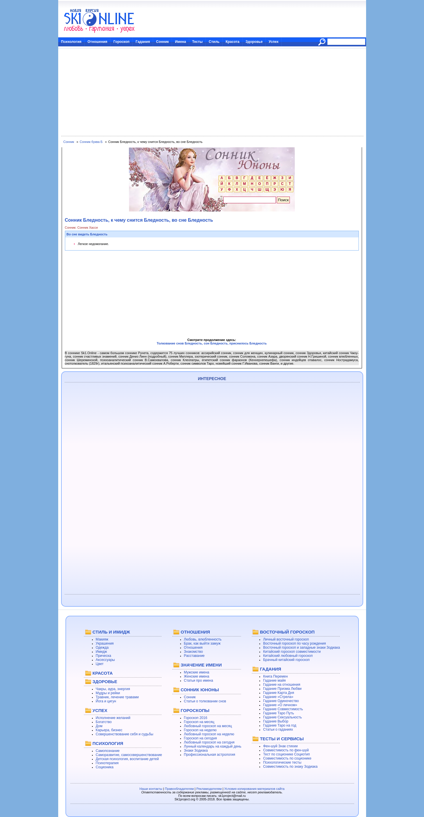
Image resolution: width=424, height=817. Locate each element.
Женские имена (196, 676)
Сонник (162, 42)
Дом (99, 726)
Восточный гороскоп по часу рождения (294, 643)
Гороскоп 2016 (195, 718)
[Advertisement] (212, 92)
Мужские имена (196, 672)
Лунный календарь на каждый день (212, 746)
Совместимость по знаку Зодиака (290, 766)
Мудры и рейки (108, 693)
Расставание (194, 656)
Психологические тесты (282, 762)
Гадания (143, 42)
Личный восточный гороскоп (286, 639)
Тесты (197, 42)
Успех (273, 42)
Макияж (102, 639)
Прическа (103, 656)
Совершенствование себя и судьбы (124, 734)
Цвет (100, 664)
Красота (233, 42)
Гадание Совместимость (283, 709)
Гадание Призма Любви (282, 689)
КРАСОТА (103, 673)
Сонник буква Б (91, 142)
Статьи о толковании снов (205, 701)
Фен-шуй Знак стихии (280, 746)
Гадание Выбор (275, 721)
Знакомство (193, 652)
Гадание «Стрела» (278, 697)
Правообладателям (179, 788)
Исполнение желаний (113, 718)
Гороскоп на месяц (199, 722)
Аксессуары (105, 660)
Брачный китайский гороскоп (286, 660)
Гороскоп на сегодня (200, 738)
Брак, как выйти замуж (202, 643)
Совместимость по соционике (287, 758)
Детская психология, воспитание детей (127, 759)
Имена (180, 42)
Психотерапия (107, 763)
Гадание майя (274, 680)
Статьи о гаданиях (278, 729)
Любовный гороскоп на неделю (209, 734)
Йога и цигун (106, 701)
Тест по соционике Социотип (286, 754)
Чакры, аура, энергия (113, 689)
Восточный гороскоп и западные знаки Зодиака (301, 647)
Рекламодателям (209, 788)
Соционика (104, 767)
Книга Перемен (275, 676)
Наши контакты (150, 788)
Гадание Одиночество (281, 701)
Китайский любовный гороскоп (288, 656)
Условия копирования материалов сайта (254, 788)
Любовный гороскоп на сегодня (209, 742)
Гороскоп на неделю (200, 730)
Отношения (97, 42)
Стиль (214, 42)
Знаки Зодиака (196, 750)
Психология (71, 42)
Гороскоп (121, 42)
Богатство (104, 722)
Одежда (102, 647)
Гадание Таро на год (279, 725)
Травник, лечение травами (117, 697)
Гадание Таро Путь (278, 713)
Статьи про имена (198, 680)
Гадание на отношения (281, 685)
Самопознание (108, 751)
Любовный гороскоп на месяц (208, 726)
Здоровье (254, 42)
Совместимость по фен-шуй (286, 750)
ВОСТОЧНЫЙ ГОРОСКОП (287, 631)
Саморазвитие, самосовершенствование (129, 755)
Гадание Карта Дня (278, 693)
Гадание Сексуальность (282, 717)
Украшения (105, 643)
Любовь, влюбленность (203, 639)
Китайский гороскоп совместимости (292, 652)
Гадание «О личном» (280, 705)
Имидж (101, 652)
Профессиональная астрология (209, 755)
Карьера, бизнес (109, 730)
